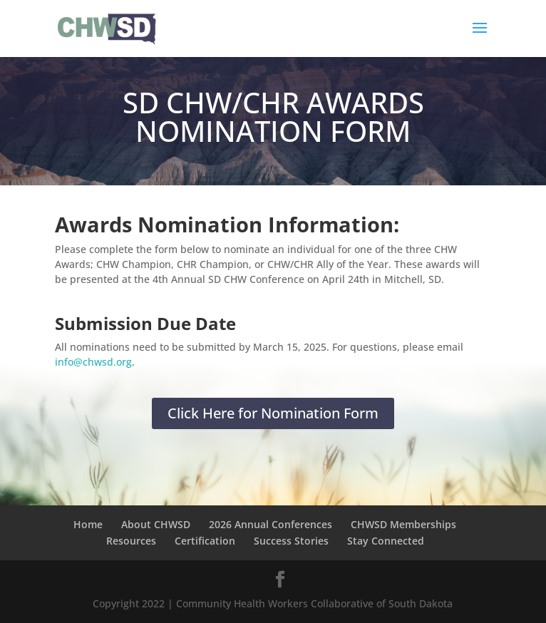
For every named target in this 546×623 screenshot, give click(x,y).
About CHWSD (155, 524)
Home (88, 524)
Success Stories (291, 540)
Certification (205, 540)
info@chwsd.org (93, 362)
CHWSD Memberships (403, 524)
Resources (131, 540)
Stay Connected (385, 540)
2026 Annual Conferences (270, 524)
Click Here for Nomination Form (273, 413)
